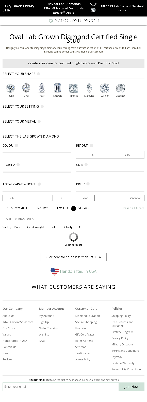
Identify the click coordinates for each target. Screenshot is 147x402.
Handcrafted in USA (73, 271)
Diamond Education (87, 316)
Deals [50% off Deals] (63, 13)
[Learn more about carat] (38, 184)
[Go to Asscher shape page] (121, 96)
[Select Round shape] (10, 88)
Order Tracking (48, 328)
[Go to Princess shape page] (73, 96)
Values (7, 334)
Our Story (9, 328)
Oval (26, 96)
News (6, 353)
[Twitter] (65, 396)
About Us (8, 316)
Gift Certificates (85, 334)
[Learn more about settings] (42, 107)
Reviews (8, 359)
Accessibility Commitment (127, 369)
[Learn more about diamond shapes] (38, 74)
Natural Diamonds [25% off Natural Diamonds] (64, 8)
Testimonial (82, 353)
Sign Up (44, 322)
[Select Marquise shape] (89, 88)
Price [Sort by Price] (18, 227)
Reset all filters (133, 208)
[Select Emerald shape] (58, 88)
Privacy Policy (119, 338)
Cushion (105, 96)
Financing (81, 328)
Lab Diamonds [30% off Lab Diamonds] (63, 4)
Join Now (131, 386)
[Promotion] (22, 8)
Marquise (89, 96)
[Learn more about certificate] (90, 145)
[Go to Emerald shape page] (58, 96)
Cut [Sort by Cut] (82, 227)
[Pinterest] (81, 396)
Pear (41, 96)
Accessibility (82, 359)
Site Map (80, 347)
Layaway (116, 357)
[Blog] (90, 396)
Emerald (57, 96)
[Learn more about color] (15, 145)
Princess (73, 96)
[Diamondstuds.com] (73, 21)
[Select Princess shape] (73, 88)
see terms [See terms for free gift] (122, 10)
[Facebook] (73, 396)
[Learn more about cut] (85, 165)
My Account (46, 316)
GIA (127, 155)
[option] (10, 90)
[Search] (11, 20)
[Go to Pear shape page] (42, 96)
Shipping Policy (121, 316)
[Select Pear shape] (42, 88)
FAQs (42, 341)
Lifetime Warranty (122, 363)
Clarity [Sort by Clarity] (69, 227)
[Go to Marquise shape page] (89, 96)
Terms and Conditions (125, 351)
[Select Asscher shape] (121, 88)
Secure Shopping (86, 322)
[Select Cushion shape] (105, 88)
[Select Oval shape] (26, 88)
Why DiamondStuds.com (18, 322)
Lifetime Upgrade (122, 332)
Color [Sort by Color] (55, 227)
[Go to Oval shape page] (26, 96)
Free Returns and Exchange (122, 324)
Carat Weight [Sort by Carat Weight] (37, 227)
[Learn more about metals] (39, 122)
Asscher (120, 96)
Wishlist (44, 334)
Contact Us (9, 347)
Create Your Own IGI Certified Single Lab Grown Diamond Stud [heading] (73, 63)
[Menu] (4, 21)
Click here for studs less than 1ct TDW (73, 257)
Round (10, 96)
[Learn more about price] (87, 184)
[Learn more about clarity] (17, 165)
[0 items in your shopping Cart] (142, 21)
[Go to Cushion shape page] (105, 96)
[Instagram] (56, 396)
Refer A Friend (84, 341)
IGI (93, 155)
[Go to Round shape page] (10, 96)
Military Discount (122, 344)
